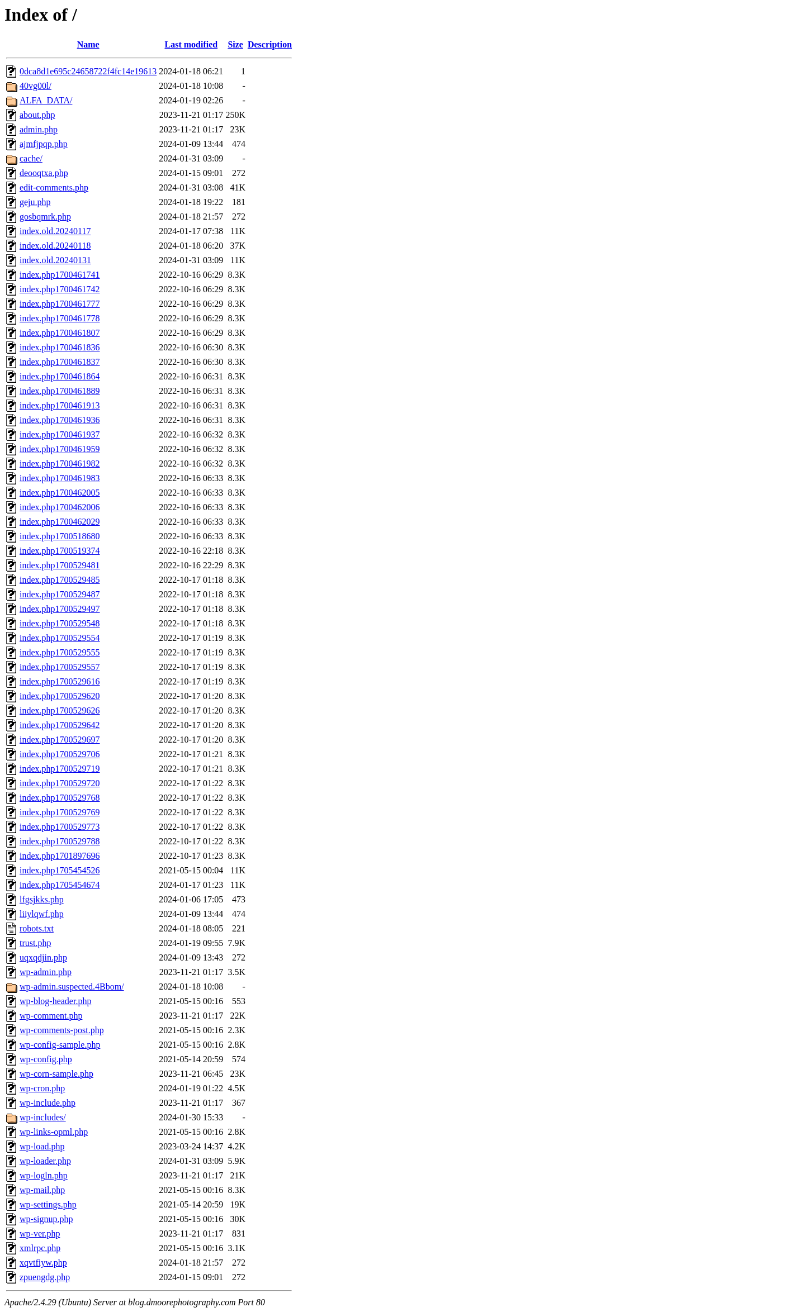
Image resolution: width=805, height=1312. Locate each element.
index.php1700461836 (60, 347)
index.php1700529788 (60, 841)
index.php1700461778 (60, 318)
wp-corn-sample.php (56, 1073)
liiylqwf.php (42, 914)
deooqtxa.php (44, 173)
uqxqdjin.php (43, 957)
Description (270, 44)
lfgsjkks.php (42, 899)
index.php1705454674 (60, 885)
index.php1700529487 (60, 594)
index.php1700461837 (60, 362)
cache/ (31, 158)
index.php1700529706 (60, 754)
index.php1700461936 (60, 420)
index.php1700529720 (60, 783)
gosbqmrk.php (45, 216)
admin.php (39, 129)
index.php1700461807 (60, 332)
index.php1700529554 (60, 638)
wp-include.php (47, 1102)
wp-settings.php (48, 1204)
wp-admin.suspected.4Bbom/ (72, 986)
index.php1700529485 (60, 579)
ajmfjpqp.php (44, 144)
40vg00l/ (35, 86)
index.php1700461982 (60, 463)
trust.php (35, 943)
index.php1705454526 (60, 870)
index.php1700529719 (60, 768)
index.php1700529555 (60, 652)
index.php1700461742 (60, 289)
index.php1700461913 (60, 405)
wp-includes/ (43, 1117)
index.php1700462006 (60, 507)
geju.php (35, 202)
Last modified (190, 44)
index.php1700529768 (60, 797)
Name (88, 44)
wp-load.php (42, 1146)
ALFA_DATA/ (46, 100)
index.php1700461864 (60, 376)
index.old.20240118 (55, 245)
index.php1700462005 (60, 492)
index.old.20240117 (55, 231)
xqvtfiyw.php (43, 1262)
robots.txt (37, 928)
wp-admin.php (46, 972)
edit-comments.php (54, 187)
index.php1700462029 (60, 521)
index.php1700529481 (60, 565)
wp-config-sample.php (60, 1044)
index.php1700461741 (60, 274)
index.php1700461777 (60, 303)
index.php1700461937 (60, 434)
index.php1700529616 (60, 681)
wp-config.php (46, 1059)
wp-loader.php (45, 1161)
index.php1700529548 (60, 623)
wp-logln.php (44, 1175)
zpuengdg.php (45, 1277)
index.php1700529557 (60, 667)
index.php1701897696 (60, 856)
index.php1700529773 (60, 826)
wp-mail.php (42, 1190)
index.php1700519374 (60, 550)
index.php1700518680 (60, 536)
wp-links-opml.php (54, 1132)
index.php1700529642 (60, 725)
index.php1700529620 (60, 696)
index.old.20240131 (55, 260)
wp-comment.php (51, 1015)
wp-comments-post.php (62, 1030)
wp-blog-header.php (55, 1001)
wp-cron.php (42, 1088)
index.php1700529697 (60, 739)
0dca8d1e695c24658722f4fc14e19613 (88, 71)
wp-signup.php (46, 1219)
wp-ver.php (40, 1233)
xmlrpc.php (40, 1248)
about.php (37, 115)
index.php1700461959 (60, 449)
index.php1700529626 (60, 710)
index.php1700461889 (60, 391)
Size (235, 44)
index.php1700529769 (60, 812)
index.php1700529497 (60, 609)
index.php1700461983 (60, 478)
